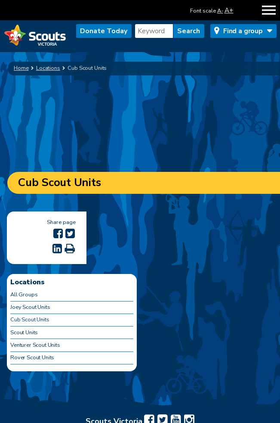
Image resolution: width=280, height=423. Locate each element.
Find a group (243, 31)
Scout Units (24, 332)
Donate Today (103, 31)
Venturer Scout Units (35, 345)
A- (220, 11)
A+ (229, 10)
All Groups (23, 295)
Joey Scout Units (30, 307)
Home (21, 68)
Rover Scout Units (32, 357)
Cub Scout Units (29, 319)
